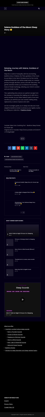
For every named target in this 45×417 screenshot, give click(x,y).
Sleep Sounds (9, 310)
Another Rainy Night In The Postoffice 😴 (15, 170)
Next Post (25, 166)
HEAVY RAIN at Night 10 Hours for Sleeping (21, 233)
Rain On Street (26, 291)
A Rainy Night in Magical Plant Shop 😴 (25, 192)
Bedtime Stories (26, 110)
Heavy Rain (9, 291)
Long (13, 291)
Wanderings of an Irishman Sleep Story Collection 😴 (25, 203)
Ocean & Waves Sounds (15, 334)
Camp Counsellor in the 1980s (34, 170)
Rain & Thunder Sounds (15, 332)
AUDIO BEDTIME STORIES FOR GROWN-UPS (14, 159)
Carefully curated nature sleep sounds (17, 329)
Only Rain (17, 291)
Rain (21, 291)
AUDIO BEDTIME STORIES (16, 156)
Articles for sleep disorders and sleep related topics (21, 350)
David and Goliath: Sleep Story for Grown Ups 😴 (27, 183)
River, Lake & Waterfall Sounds (17, 342)
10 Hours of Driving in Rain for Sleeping (25, 239)
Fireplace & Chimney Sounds (16, 337)
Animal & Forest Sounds (15, 345)
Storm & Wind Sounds (14, 340)
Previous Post (7, 166)
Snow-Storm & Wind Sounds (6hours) (24, 249)
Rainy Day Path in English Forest (23, 269)
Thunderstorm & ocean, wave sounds (24, 259)
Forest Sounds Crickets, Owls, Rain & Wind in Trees (22, 5)
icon (22, 299)
